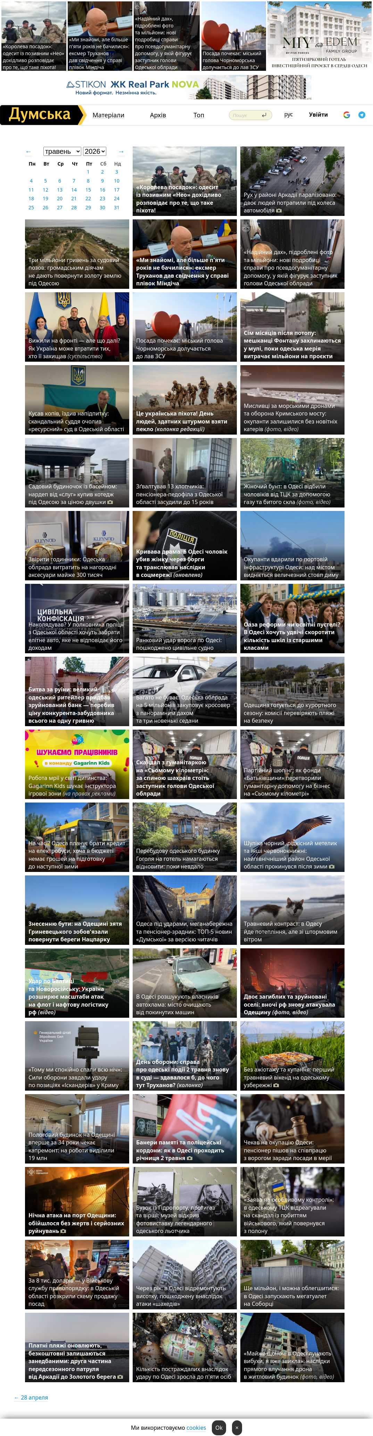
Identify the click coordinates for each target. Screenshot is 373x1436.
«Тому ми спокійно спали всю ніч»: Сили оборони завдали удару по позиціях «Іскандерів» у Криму (75, 1077)
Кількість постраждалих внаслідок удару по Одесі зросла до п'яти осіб (183, 1372)
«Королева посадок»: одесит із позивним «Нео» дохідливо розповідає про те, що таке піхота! (33, 56)
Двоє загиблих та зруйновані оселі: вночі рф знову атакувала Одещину (289, 1004)
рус (288, 114)
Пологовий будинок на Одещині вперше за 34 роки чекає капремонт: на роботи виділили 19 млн (71, 1146)
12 (45, 189)
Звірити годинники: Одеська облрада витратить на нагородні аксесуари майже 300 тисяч (72, 567)
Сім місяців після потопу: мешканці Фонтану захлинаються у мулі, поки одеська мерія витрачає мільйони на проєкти (292, 344)
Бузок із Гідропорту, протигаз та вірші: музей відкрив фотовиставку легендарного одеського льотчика (175, 1219)
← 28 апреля (31, 1397)
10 (116, 180)
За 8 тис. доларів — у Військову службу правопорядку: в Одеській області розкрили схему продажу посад (73, 1292)
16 (102, 189)
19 (45, 198)
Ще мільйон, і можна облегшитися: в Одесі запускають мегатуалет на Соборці (291, 1296)
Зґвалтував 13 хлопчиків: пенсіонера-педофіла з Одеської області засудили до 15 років (179, 494)
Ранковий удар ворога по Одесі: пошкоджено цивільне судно (179, 644)
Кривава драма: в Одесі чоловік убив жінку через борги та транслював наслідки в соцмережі (181, 563)
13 (60, 189)
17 (116, 189)
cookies (196, 1427)
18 (31, 198)
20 (60, 198)
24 (116, 198)
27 (60, 207)
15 (88, 189)
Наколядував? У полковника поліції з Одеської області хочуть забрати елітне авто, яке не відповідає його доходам (76, 636)
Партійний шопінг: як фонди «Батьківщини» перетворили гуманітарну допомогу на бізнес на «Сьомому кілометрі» (287, 781)
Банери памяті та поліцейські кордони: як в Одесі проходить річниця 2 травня (180, 1150)
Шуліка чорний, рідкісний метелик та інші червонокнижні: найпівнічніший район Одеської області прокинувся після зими (290, 854)
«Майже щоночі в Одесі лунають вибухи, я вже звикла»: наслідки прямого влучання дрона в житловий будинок (289, 1365)
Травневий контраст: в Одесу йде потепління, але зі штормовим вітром (291, 931)
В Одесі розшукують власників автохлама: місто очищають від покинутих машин (177, 1004)
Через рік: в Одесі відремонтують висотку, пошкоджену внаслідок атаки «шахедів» (181, 1296)
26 (45, 207)
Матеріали (108, 115)
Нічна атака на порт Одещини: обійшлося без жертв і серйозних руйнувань (76, 1223)
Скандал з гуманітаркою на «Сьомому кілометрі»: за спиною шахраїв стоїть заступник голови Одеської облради (175, 777)
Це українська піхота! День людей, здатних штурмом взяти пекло (181, 421)
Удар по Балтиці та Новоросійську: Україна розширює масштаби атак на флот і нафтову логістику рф (68, 996)
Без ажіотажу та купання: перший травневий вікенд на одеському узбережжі (289, 1077)
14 (74, 189)
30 (102, 207)
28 (74, 207)
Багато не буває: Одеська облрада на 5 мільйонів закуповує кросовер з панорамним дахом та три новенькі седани (183, 709)
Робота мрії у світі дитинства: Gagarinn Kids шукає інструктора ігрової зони (73, 785)
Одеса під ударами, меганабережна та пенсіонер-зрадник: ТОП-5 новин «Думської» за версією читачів (184, 931)
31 (116, 207)
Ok (219, 1427)
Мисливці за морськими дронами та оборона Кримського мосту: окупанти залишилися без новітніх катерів (290, 417)
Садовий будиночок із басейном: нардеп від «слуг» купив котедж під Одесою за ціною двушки (72, 494)
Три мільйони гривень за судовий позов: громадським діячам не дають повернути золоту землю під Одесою (75, 271)
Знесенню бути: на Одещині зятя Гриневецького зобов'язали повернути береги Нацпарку (75, 931)
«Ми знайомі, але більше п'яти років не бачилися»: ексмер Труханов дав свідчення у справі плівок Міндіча (99, 53)
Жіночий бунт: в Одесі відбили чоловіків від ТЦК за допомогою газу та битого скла (287, 494)
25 (31, 207)
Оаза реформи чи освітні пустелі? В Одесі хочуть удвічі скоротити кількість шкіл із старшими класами (292, 636)
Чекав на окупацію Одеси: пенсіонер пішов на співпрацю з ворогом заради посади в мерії (289, 1150)
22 (88, 198)
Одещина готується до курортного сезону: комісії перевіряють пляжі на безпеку (290, 712)
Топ (198, 115)
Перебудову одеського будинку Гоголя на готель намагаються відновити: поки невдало (178, 858)
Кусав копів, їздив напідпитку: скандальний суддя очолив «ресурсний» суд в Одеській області (76, 421)
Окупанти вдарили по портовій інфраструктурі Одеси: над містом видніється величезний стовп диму (291, 567)
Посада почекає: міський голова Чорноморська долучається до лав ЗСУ (232, 60)
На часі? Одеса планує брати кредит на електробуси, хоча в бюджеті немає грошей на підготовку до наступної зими (76, 854)
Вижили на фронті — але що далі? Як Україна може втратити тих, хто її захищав (74, 348)
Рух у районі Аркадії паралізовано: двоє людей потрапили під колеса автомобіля (290, 202)
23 (102, 198)
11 (31, 189)
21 (74, 198)
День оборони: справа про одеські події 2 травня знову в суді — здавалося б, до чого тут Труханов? (182, 1073)
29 (88, 207)
